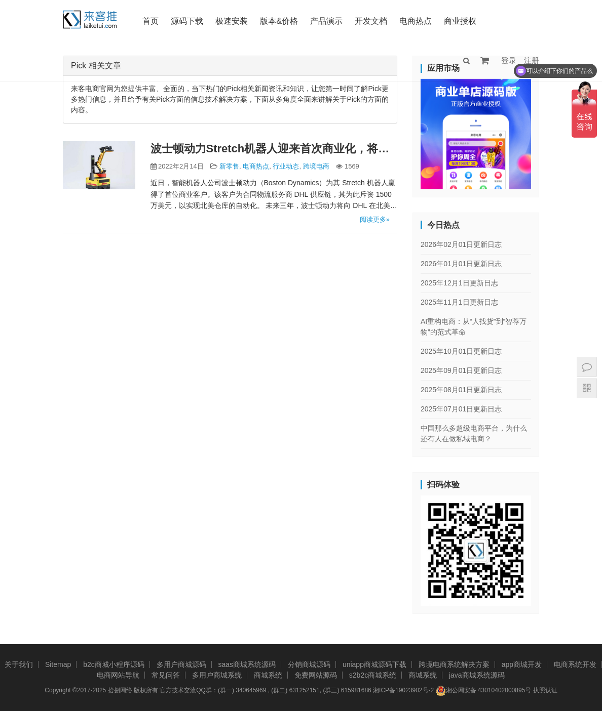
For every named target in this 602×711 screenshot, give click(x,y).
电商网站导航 (118, 675)
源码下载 (187, 21)
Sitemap (58, 664)
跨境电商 (316, 166)
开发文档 (371, 21)
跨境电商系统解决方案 (454, 664)
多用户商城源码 (181, 664)
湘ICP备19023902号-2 (403, 690)
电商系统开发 (575, 664)
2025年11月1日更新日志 (459, 302)
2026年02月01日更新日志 (461, 244)
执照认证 (545, 690)
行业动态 (286, 166)
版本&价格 (279, 21)
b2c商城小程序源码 (113, 664)
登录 (508, 60)
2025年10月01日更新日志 (461, 351)
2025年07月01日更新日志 (461, 409)
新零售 (229, 166)
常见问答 (166, 675)
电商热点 (415, 21)
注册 (531, 60)
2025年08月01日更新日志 (461, 390)
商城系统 (268, 675)
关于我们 (19, 664)
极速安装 (231, 21)
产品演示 (326, 21)
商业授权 (460, 21)
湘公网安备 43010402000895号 (484, 691)
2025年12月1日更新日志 (459, 283)
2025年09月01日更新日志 (461, 370)
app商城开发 (522, 664)
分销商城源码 (309, 664)
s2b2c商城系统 (372, 675)
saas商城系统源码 (247, 664)
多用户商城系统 (217, 675)
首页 (150, 21)
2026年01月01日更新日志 (461, 264)
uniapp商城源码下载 (374, 664)
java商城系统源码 (477, 675)
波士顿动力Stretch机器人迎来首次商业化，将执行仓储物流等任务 (274, 148)
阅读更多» (375, 219)
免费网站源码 (315, 675)
